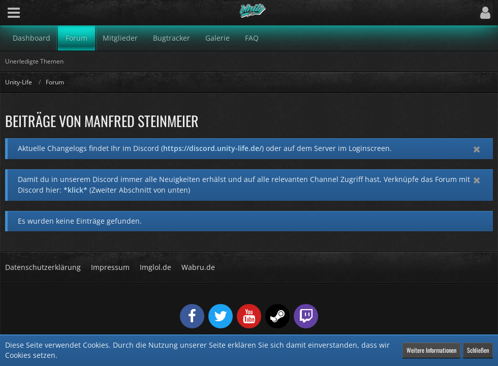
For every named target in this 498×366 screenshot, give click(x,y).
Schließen (478, 350)
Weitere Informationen (431, 350)
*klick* (75, 190)
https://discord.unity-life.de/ (212, 148)
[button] (13, 13)
